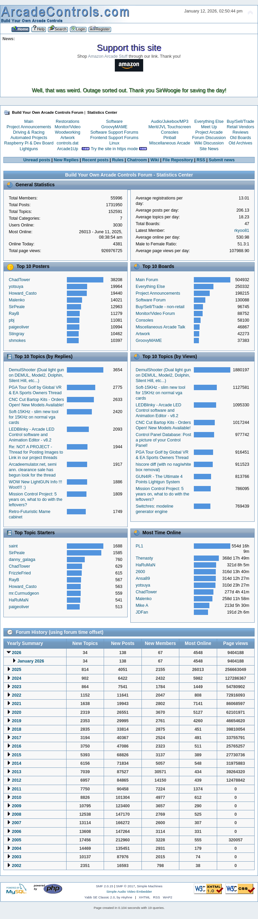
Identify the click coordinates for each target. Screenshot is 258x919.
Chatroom (137, 160)
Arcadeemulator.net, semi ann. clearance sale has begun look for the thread (32, 470)
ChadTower (19, 279)
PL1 (139, 546)
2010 (16, 797)
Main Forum (147, 279)
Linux (114, 143)
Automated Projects (28, 137)
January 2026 (30, 661)
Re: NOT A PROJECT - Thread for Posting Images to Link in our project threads (36, 452)
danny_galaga (22, 559)
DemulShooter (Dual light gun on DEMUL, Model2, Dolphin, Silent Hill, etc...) (36, 375)
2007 (16, 822)
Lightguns (29, 148)
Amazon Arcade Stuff (108, 56)
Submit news (222, 160)
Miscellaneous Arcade (169, 143)
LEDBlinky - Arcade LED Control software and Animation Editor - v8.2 (31, 434)
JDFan (142, 612)
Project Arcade (209, 132)
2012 (16, 780)
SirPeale (17, 306)
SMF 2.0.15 (104, 886)
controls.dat (67, 143)
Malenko (17, 300)
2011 (16, 789)
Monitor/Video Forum (155, 313)
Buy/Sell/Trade (240, 121)
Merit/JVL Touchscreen (169, 127)
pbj (12, 320)
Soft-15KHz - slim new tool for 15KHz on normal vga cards (33, 417)
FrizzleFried (20, 573)
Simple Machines (149, 886)
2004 (16, 848)
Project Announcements (28, 127)
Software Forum (151, 300)
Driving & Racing (29, 132)
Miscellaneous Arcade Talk (160, 327)
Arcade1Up (67, 148)
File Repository (177, 160)
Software (114, 121)
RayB (14, 313)
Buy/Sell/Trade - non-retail (160, 306)
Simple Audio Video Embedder (129, 891)
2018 (16, 729)
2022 (16, 695)
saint (13, 546)
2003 (16, 857)
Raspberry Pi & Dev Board (28, 143)
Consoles (170, 132)
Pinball (169, 137)
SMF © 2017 (125, 886)
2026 (16, 652)
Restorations (67, 121)
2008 (16, 814)
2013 (16, 771)
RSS (201, 160)
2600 (140, 571)
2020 (16, 712)
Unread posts (36, 160)
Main (28, 121)
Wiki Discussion (209, 143)
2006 (16, 831)
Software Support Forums (114, 132)
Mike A (142, 605)
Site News (209, 148)
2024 (16, 678)
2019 (16, 721)
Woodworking (67, 132)
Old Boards (240, 137)
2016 (16, 746)
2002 (16, 865)
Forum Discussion (209, 137)
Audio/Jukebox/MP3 (169, 121)
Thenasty (144, 558)
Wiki (155, 160)
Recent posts (95, 160)
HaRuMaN (18, 600)
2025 (16, 669)
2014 (16, 763)
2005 (16, 840)
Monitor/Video (68, 127)
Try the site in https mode (114, 148)
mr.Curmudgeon (24, 593)
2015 (16, 755)
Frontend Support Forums (114, 137)
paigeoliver (19, 327)
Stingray (16, 333)
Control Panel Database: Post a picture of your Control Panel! (163, 440)
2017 (16, 737)
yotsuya (16, 286)
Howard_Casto (22, 293)
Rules (118, 160)
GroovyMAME (114, 127)
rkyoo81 (241, 230)
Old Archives (240, 143)
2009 (16, 806)
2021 (16, 703)
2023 (16, 686)
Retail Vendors (240, 127)
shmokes (17, 340)
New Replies (66, 160)
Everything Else (209, 121)
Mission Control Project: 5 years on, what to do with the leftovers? (35, 499)
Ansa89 (143, 578)
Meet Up (209, 127)
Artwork (67, 137)
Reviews (241, 132)
